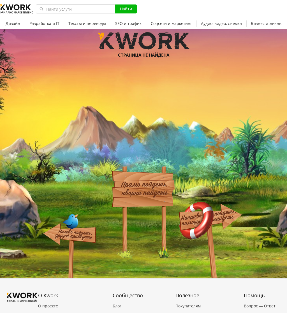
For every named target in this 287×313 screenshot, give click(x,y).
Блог (117, 306)
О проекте (48, 306)
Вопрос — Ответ (260, 306)
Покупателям (188, 306)
